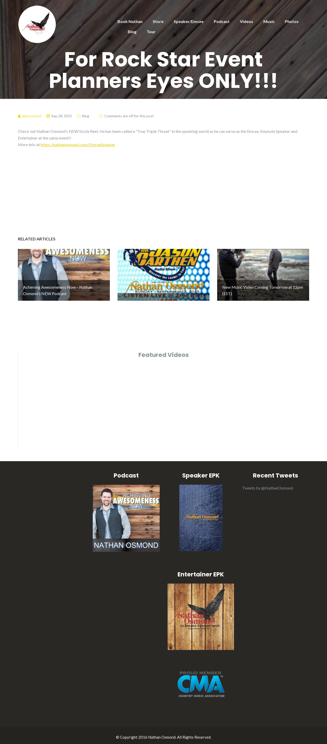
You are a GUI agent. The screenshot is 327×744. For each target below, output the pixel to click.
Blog (132, 31)
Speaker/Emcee (189, 21)
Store (158, 21)
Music (269, 21)
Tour (151, 31)
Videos (246, 21)
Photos (292, 21)
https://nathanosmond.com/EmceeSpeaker (78, 144)
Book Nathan (130, 21)
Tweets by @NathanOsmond (267, 484)
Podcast (222, 21)
